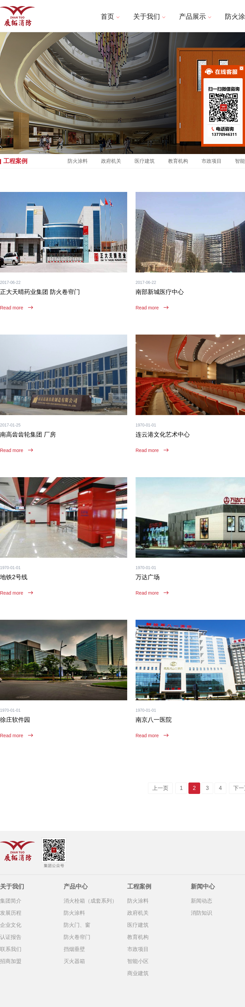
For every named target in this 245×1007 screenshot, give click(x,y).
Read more (16, 307)
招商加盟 (10, 961)
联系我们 (10, 949)
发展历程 (10, 913)
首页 (110, 16)
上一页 (160, 788)
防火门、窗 (77, 925)
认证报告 (10, 937)
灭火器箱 (74, 961)
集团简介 (10, 901)
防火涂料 (78, 161)
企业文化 (10, 925)
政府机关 (111, 161)
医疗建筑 (145, 161)
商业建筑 (138, 973)
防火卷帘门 (77, 937)
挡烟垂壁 (74, 949)
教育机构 (178, 161)
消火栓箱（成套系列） (90, 901)
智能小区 (138, 961)
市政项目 (138, 949)
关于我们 (149, 16)
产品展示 (195, 16)
